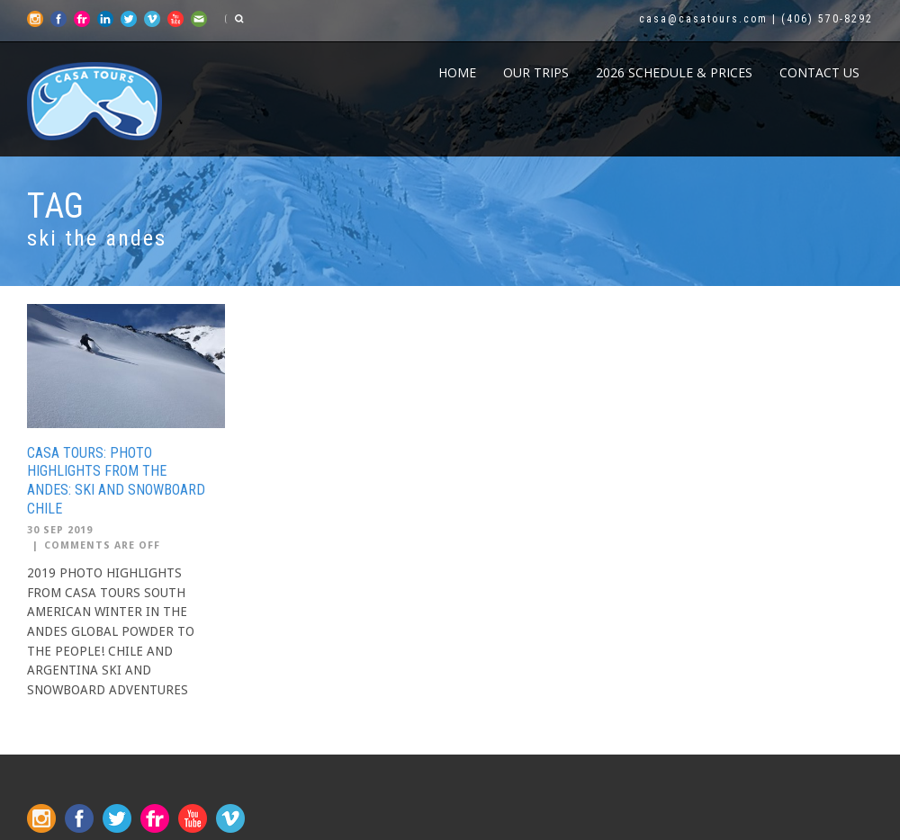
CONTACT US (819, 72)
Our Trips (536, 72)
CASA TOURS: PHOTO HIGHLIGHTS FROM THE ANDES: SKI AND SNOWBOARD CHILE (116, 480)
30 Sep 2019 (60, 530)
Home (457, 72)
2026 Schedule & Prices (674, 72)
